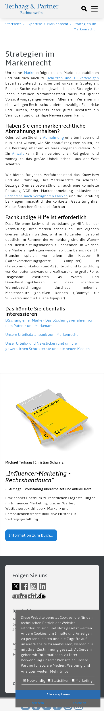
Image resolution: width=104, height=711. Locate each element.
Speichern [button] (37, 703)
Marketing (82, 680)
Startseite (13, 24)
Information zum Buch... (31, 535)
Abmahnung (53, 137)
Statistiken (58, 680)
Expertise (34, 24)
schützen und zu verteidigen (73, 78)
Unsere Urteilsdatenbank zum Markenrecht (41, 334)
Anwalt (18, 153)
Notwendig (34, 680)
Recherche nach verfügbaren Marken (36, 196)
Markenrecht (57, 24)
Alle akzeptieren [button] (58, 694)
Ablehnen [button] (79, 703)
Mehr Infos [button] (59, 671)
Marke (29, 73)
